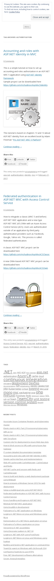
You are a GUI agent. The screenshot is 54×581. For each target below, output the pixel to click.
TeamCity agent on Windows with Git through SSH (25, 548)
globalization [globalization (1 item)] (25, 386)
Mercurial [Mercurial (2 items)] (44, 389)
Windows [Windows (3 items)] (22, 404)
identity (27, 175)
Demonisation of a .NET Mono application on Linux (25, 521)
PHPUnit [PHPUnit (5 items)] (9, 395)
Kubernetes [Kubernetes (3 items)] (14, 388)
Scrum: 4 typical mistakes (14, 558)
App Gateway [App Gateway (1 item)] (31, 373)
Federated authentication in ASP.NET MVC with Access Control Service (26, 199)
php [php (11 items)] (39, 392)
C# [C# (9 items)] (28, 375)
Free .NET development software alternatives (23, 555)
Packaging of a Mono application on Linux (21, 524)
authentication (17, 175)
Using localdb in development (16, 507)
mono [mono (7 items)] (7, 392)
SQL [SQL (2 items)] (47, 395)
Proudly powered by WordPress (16, 576)
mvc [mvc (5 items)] (16, 392)
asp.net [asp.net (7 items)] (42, 372)
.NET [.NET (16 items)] (8, 372)
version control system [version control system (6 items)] (20, 402)
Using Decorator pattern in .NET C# (18, 531)
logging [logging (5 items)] (34, 389)
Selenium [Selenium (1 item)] (35, 396)
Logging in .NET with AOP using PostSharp (21, 534)
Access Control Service (13, 343)
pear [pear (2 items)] (33, 392)
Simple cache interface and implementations (22, 459)
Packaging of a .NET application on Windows (22, 510)
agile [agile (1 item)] (15, 373)
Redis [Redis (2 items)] (28, 395)
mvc (33, 175)
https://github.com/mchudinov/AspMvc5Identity (25, 85)
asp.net (6, 175)
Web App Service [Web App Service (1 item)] (9, 405)
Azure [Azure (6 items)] (21, 376)
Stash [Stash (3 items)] (13, 399)
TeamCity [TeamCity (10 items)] (25, 398)
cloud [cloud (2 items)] (41, 376)
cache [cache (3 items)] (35, 376)
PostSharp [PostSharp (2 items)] (20, 395)
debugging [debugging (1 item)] (7, 384)
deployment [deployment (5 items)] (20, 383)
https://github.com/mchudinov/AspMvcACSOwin (25, 268)
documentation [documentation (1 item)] (9, 386)
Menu (27, 27)
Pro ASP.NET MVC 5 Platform (27, 139)
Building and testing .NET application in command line (26, 545)
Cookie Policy (14, 12)
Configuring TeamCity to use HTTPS (18, 551)
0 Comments (8, 61)
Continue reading (12, 146)
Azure (6, 347)
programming (31, 171)
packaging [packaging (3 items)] (25, 392)
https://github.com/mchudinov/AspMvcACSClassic (26, 254)
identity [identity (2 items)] (34, 386)
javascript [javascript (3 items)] (43, 385)
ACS (26, 343)
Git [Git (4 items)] (18, 385)
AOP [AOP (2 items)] (23, 372)
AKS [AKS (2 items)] (19, 372)
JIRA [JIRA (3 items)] (5, 388)
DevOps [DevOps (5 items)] (34, 383)
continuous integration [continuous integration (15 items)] (25, 379)
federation (14, 347)
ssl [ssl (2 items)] (8, 399)
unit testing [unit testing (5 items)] (42, 399)
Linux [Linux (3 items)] (25, 388)
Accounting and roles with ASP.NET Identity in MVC (21, 52)
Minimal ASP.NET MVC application (17, 503)
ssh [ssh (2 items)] (5, 399)
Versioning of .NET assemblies (16, 527)
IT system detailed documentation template (22, 452)
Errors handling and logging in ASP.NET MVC (22, 500)
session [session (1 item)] (42, 396)
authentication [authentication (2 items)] (10, 376)
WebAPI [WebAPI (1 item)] (40, 403)
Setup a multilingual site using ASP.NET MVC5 (22, 490)
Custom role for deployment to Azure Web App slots (26, 442)
